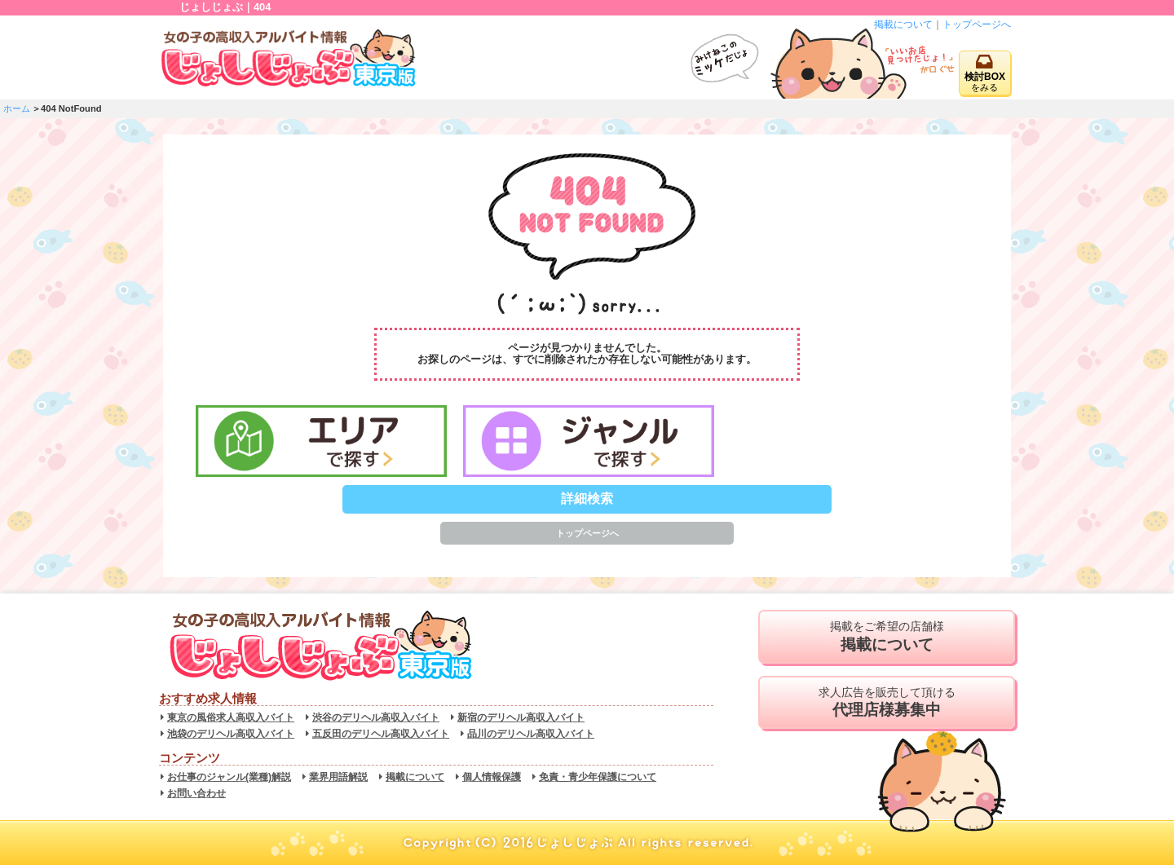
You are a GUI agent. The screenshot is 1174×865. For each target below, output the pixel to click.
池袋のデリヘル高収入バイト (230, 733)
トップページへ (976, 24)
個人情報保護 (491, 777)
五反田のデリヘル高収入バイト (380, 733)
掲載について (903, 24)
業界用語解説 (338, 777)
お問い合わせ (196, 793)
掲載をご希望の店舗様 (886, 637)
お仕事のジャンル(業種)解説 (229, 777)
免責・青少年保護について (597, 777)
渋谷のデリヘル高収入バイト (375, 717)
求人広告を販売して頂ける (886, 703)
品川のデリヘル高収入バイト (530, 733)
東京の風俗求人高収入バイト (230, 717)
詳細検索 (587, 498)
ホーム (16, 108)
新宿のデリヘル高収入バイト (521, 717)
